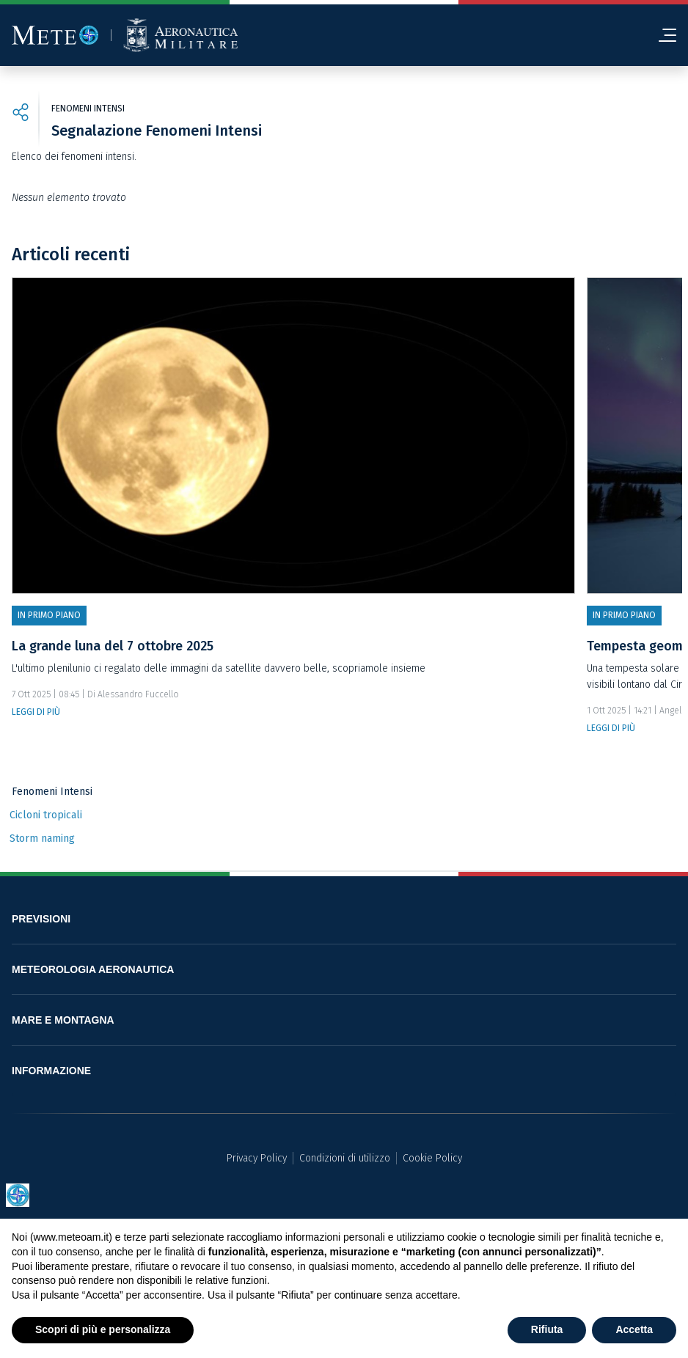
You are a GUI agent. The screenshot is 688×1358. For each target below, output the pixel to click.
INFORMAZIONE (51, 1070)
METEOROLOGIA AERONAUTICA (93, 969)
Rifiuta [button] (547, 1329)
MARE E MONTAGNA (63, 1020)
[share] (20, 114)
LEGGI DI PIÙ (36, 712)
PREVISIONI (41, 919)
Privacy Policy (257, 1158)
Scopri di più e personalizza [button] (102, 1329)
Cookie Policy (432, 1158)
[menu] (661, 35)
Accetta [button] (634, 1329)
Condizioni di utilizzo (344, 1158)
